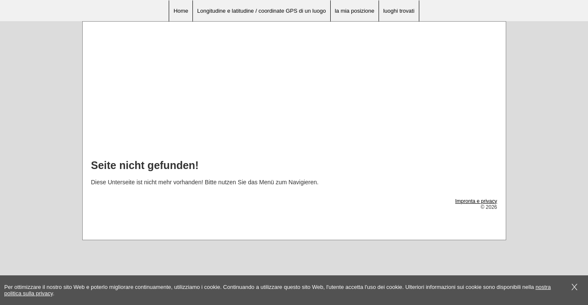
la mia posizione (354, 11)
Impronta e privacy (476, 201)
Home (180, 11)
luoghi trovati (399, 11)
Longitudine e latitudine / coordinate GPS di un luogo (261, 11)
